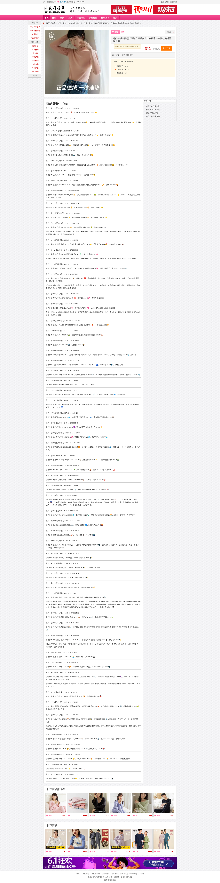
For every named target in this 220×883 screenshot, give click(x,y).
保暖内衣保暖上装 (153, 110)
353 (72, 815)
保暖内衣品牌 (95, 874)
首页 (47, 18)
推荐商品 (52, 825)
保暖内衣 (81, 18)
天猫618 (35, 23)
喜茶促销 (35, 50)
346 (158, 815)
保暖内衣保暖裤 (152, 113)
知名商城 (34, 42)
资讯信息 (164, 2)
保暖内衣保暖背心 (153, 116)
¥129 (85, 852)
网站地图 (114, 874)
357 (50, 815)
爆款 (62, 18)
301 (93, 852)
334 (158, 852)
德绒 (127, 55)
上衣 (123, 55)
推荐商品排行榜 (56, 789)
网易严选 (35, 68)
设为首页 (123, 874)
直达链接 (166, 48)
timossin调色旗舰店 (75, 23)
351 (93, 815)
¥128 (128, 852)
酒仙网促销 (35, 38)
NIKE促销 (35, 72)
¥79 (107, 815)
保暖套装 (93, 18)
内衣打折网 (100, 877)
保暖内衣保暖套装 (153, 106)
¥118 (85, 815)
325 (136, 852)
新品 (54, 18)
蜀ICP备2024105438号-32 (123, 877)
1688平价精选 (35, 31)
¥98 (63, 815)
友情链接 (105, 874)
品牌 (70, 18)
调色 (64, 23)
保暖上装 (105, 18)
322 (115, 852)
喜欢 (116, 32)
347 (136, 815)
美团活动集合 (35, 27)
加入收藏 (63, 2)
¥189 (171, 852)
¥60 (150, 815)
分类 (115, 18)
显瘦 (131, 55)
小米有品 (35, 64)
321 (50, 852)
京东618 (35, 46)
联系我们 (173, 2)
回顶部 (34, 76)
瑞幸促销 (35, 61)
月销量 (170, 32)
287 (72, 852)
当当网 (35, 53)
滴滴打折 (35, 34)
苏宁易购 (35, 57)
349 (115, 815)
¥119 (63, 852)
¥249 (150, 852)
